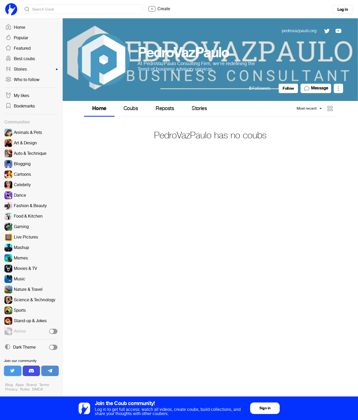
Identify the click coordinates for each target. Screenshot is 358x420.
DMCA (37, 389)
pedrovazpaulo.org (299, 30)
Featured (18, 48)
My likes (17, 95)
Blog (9, 384)
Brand (31, 384)
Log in (342, 9)
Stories (31, 69)
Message (316, 88)
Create (159, 9)
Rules (25, 389)
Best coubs (20, 59)
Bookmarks (20, 106)
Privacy (11, 389)
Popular (16, 38)
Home (15, 27)
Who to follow (22, 79)
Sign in (264, 408)
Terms (44, 384)
